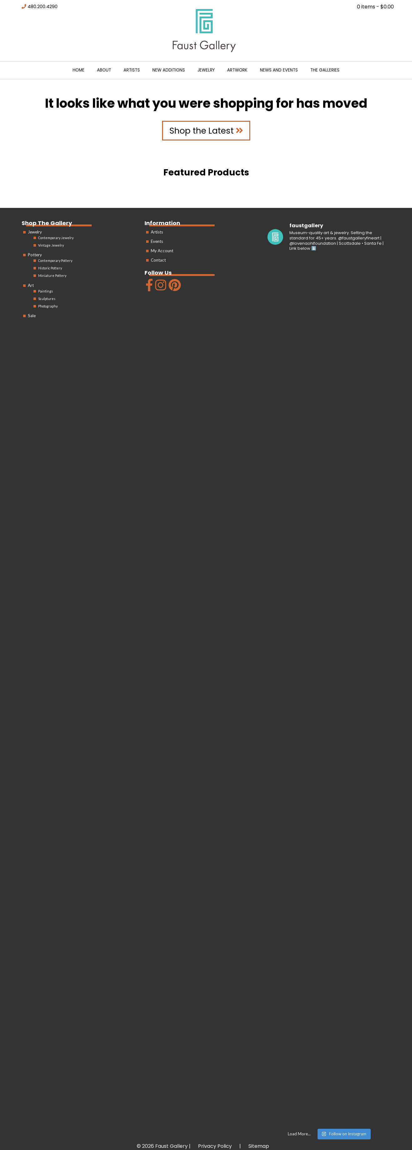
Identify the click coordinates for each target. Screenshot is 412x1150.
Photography (48, 306)
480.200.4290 (43, 6)
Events (157, 241)
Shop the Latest (206, 130)
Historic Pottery (50, 268)
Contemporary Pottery (55, 260)
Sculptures (46, 299)
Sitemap (258, 1146)
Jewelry (206, 70)
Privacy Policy (215, 1146)
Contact (158, 260)
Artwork (237, 70)
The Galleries (324, 70)
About (104, 70)
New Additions (168, 70)
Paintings (45, 291)
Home (78, 70)
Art (31, 285)
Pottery (35, 254)
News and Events (279, 70)
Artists (132, 70)
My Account (162, 250)
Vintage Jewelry (51, 245)
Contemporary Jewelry (56, 238)
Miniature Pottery (52, 275)
